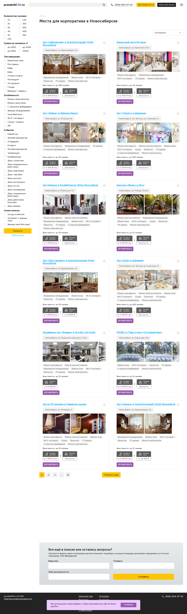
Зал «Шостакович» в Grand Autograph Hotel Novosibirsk (68, 262)
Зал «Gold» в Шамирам (130, 260)
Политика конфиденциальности (18, 599)
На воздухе (104, 596)
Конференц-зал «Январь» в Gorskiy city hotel (69, 332)
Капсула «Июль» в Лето (130, 185)
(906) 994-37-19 (172, 596)
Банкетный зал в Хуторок (131, 42)
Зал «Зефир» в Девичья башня (60, 113)
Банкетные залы (86, 596)
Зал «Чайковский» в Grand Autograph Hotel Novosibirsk (68, 44)
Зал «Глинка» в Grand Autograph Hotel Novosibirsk (146, 404)
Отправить (143, 576)
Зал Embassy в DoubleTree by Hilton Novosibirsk (70, 185)
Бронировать (51, 101)
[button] (104, 64)
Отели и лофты (85, 610)
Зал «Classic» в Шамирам (131, 113)
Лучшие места (146, 5)
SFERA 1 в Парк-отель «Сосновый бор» (139, 332)
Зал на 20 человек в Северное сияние (64, 404)
